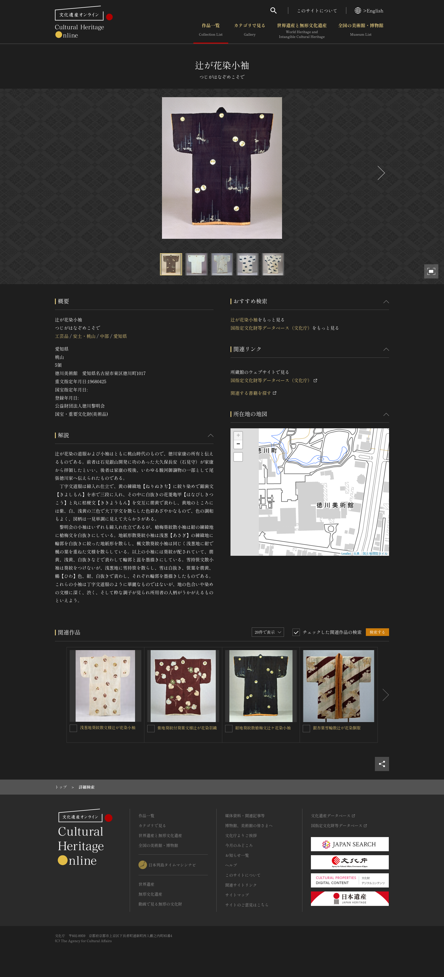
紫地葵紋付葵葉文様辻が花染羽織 (187, 728)
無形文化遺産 (150, 894)
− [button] (238, 444)
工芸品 (62, 336)
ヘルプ (231, 865)
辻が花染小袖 (244, 319)
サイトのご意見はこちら (247, 905)
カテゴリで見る (250, 31)
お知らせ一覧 (237, 855)
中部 (104, 336)
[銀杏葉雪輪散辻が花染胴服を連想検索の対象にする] (306, 728)
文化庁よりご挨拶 (241, 835)
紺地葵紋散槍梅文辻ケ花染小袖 (263, 728)
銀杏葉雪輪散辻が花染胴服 (336, 728)
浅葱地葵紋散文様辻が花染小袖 (107, 727)
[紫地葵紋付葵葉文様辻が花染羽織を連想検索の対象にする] (151, 728)
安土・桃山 (84, 336)
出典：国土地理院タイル (370, 553)
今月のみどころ (239, 845)
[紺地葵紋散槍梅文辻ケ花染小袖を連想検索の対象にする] (228, 728)
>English (369, 10)
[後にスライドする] (380, 173)
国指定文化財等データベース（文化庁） (271, 327)
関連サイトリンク (241, 885)
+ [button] (238, 436)
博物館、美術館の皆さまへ (249, 825)
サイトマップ (237, 895)
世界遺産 (146, 884)
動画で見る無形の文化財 (160, 904)
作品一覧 (211, 31)
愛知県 (120, 336)
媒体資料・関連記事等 (245, 815)
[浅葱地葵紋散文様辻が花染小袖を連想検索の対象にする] (73, 728)
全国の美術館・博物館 (360, 31)
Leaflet (346, 553)
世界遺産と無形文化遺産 (302, 31)
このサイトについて (317, 10)
